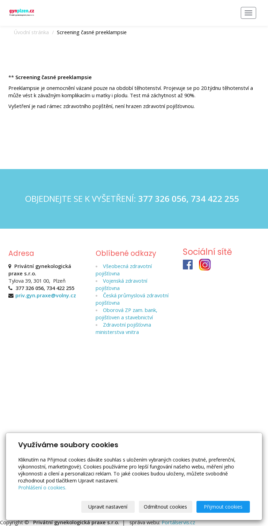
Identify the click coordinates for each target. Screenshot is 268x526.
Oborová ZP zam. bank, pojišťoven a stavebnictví (126, 313)
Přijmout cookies (223, 506)
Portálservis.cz (178, 522)
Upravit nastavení (107, 506)
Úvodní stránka (31, 32)
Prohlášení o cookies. (42, 487)
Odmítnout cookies (165, 506)
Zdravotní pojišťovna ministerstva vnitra (123, 328)
